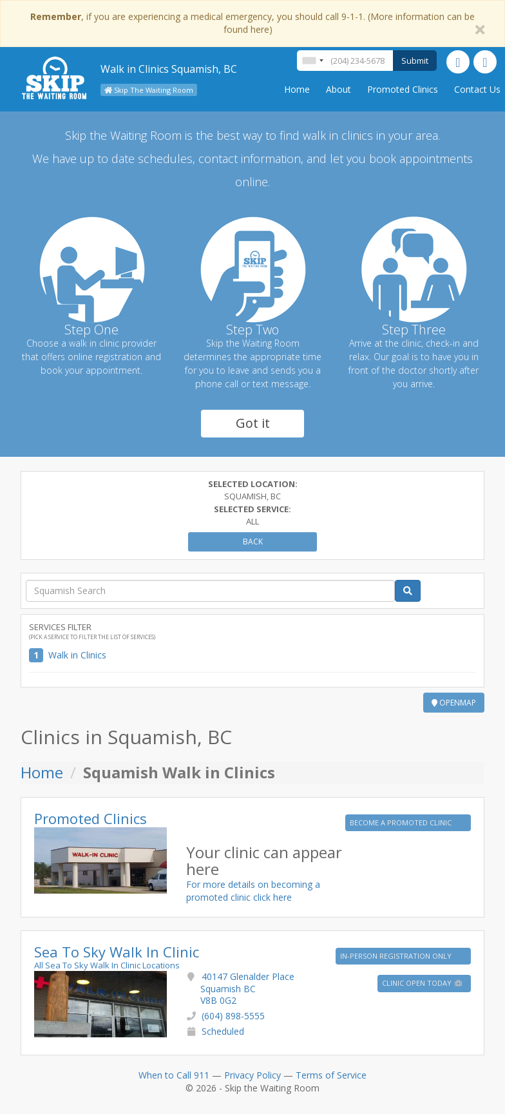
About (338, 89)
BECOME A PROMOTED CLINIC (401, 822)
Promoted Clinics (402, 89)
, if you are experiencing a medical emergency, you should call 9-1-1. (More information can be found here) (252, 22)
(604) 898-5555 (233, 1016)
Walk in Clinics (77, 655)
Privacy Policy (252, 1075)
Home (297, 89)
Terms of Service (331, 1075)
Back (253, 541)
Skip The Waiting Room (148, 90)
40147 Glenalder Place (247, 988)
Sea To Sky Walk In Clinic (116, 951)
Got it (253, 423)
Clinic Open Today (422, 983)
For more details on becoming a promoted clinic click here (253, 890)
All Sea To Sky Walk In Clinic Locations (107, 965)
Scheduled (223, 1031)
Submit (414, 60)
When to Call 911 (173, 1075)
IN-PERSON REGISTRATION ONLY (396, 956)
